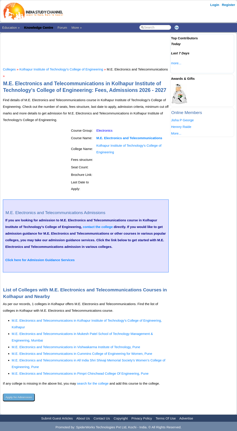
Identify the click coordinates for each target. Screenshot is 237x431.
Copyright (121, 418)
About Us (83, 418)
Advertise (186, 418)
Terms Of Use (166, 418)
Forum (62, 27)
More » (76, 27)
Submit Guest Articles (57, 418)
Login (214, 5)
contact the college (98, 227)
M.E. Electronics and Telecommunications (129, 138)
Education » (11, 27)
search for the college (92, 383)
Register (228, 5)
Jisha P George (182, 120)
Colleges (9, 69)
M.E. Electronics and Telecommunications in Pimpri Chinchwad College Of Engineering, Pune (80, 373)
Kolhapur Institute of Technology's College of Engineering (61, 69)
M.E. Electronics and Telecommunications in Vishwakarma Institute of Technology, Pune (76, 347)
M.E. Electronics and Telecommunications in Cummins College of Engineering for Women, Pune (82, 353)
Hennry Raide (181, 127)
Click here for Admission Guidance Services (40, 260)
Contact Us (101, 418)
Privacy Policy (141, 418)
